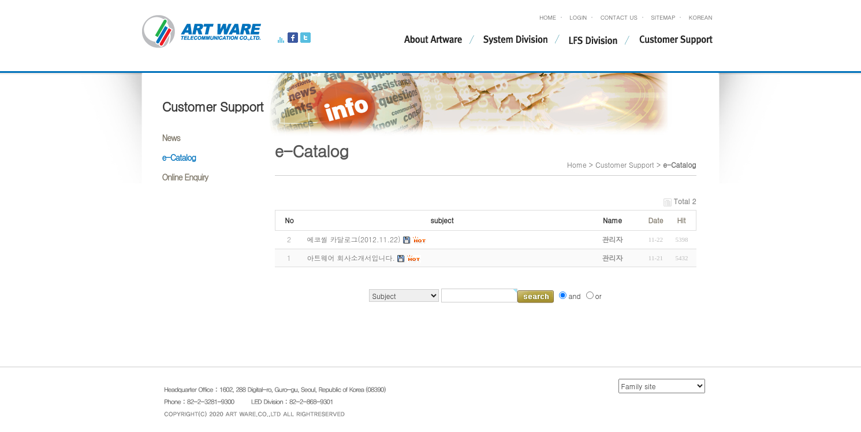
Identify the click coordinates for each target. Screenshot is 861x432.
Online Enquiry (185, 177)
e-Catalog (179, 157)
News (171, 137)
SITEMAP (663, 17)
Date (655, 220)
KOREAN (701, 17)
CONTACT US (619, 17)
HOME (547, 17)
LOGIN (578, 17)
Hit (681, 220)
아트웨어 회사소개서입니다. (351, 258)
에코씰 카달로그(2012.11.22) (354, 239)
